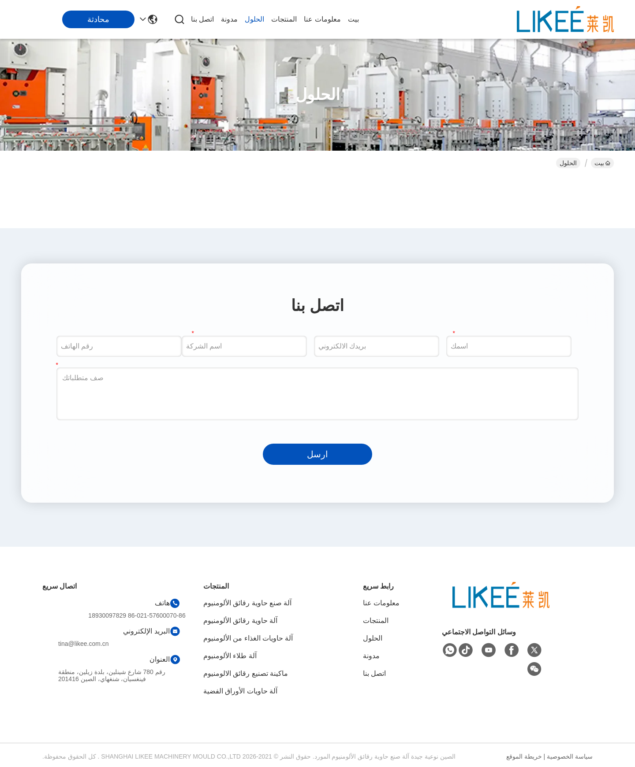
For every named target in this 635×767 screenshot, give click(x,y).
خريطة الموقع (524, 756)
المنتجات (284, 19)
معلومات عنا (322, 19)
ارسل (317, 454)
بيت (353, 19)
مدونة (229, 19)
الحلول (254, 19)
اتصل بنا (202, 19)
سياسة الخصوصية (570, 756)
